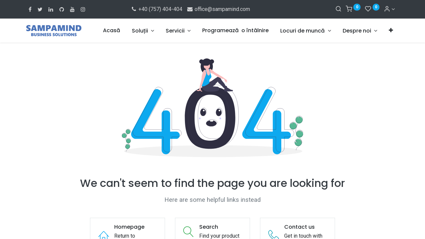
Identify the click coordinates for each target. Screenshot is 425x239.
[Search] (338, 9)
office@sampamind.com (218, 9)
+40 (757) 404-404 (156, 9)
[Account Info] (389, 9)
